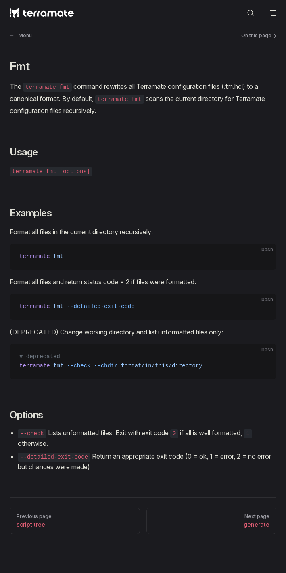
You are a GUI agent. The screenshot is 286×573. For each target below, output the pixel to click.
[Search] (250, 13)
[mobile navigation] (273, 13)
